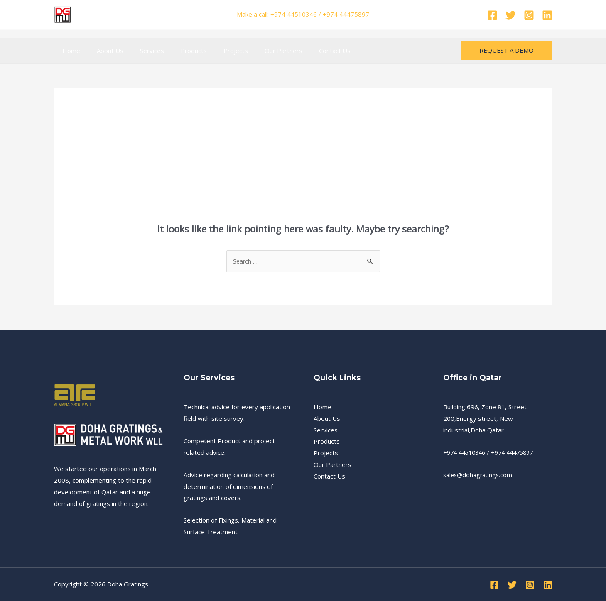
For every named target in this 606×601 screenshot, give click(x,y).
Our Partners (261, 50)
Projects (217, 50)
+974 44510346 (466, 453)
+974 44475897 (519, 453)
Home (69, 50)
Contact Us (308, 50)
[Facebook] (492, 15)
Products (179, 50)
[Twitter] (510, 15)
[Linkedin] (547, 15)
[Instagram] (529, 15)
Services (142, 50)
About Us (104, 50)
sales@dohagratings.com (479, 475)
